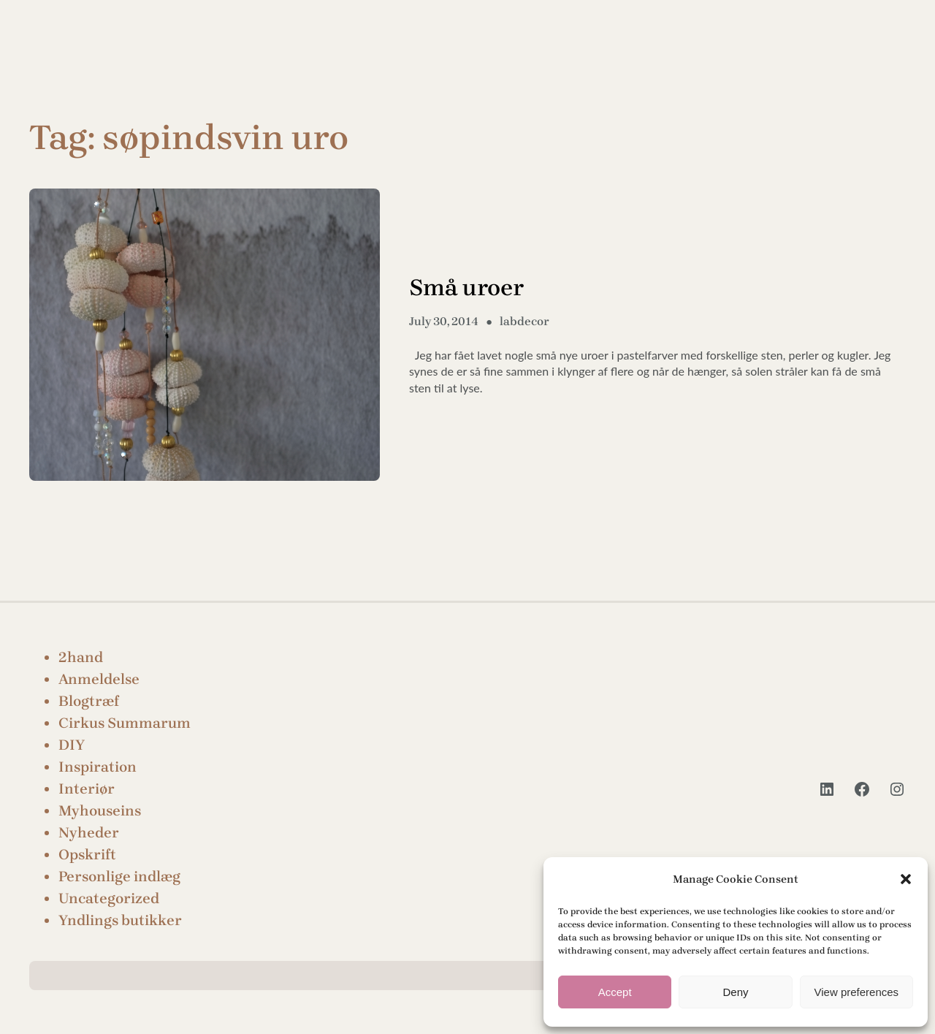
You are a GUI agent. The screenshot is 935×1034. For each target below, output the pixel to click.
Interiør (86, 788)
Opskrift (87, 854)
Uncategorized (108, 898)
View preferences (856, 992)
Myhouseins (99, 810)
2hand (80, 657)
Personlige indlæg (119, 876)
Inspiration (97, 767)
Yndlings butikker (120, 920)
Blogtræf (88, 701)
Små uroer (466, 287)
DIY (71, 745)
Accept (615, 992)
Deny (735, 992)
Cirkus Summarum (124, 723)
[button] (905, 879)
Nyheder (88, 832)
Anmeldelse (99, 679)
